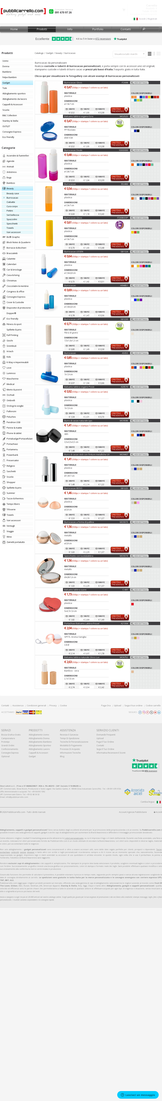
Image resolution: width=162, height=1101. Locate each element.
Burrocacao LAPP (72, 319)
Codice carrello (153, 705)
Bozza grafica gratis (10, 734)
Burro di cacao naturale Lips (78, 420)
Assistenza (17, 705)
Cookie (63, 705)
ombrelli (15, 852)
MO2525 (124, 116)
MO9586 (124, 420)
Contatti (126, 29)
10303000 (123, 150)
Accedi (158, 812)
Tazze (159, 849)
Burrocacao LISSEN (73, 251)
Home (14, 29)
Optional (5, 756)
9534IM (124, 183)
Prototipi (5, 741)
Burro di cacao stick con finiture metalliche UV (87, 454)
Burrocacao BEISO (73, 488)
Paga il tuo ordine (105, 741)
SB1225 (124, 488)
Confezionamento (9, 749)
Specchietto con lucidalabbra (78, 555)
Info (69, 29)
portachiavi (5, 852)
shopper (31, 852)
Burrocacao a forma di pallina (79, 522)
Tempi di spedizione (69, 738)
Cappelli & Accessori (38, 752)
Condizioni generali (36, 705)
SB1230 (124, 319)
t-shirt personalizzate (74, 838)
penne (23, 852)
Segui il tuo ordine (133, 705)
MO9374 (124, 555)
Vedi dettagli (140, 82)
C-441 (125, 589)
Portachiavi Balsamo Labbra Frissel (81, 623)
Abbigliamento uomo (39, 734)
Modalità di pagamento (71, 745)
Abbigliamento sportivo (40, 745)
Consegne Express (10, 752)
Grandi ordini (7, 745)
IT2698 (125, 82)
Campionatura (8, 738)
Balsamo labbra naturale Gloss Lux (82, 657)
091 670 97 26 (63, 12)
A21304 (124, 623)
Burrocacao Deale (73, 150)
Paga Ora (106, 705)
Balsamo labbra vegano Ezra (78, 116)
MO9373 (124, 522)
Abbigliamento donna (39, 738)
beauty (59, 53)
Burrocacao (70, 183)
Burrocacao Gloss (73, 82)
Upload (117, 705)
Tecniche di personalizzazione (74, 741)
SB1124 (124, 251)
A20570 (124, 386)
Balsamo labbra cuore (75, 589)
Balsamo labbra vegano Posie (79, 386)
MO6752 (124, 657)
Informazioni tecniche (70, 752)
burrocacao (70, 53)
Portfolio (97, 29)
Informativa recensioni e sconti (111, 752)
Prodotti (42, 29)
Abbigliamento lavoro (39, 749)
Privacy (53, 705)
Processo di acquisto (70, 749)
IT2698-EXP (122, 217)
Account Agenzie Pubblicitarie (133, 812)
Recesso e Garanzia (69, 734)
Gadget (49, 53)
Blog (62, 756)
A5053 (125, 352)
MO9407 (124, 454)
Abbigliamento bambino (40, 741)
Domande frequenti (106, 734)
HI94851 (124, 285)
